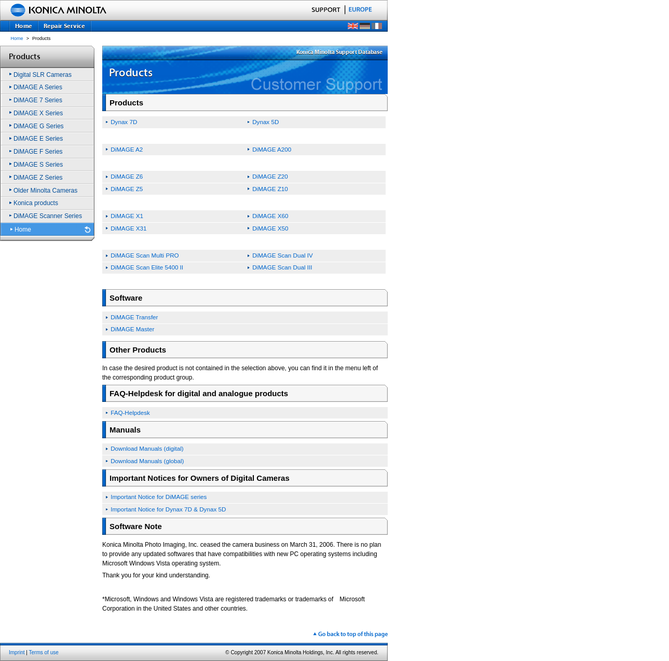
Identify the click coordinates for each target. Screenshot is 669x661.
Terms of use (44, 652)
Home (17, 38)
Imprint (17, 652)
